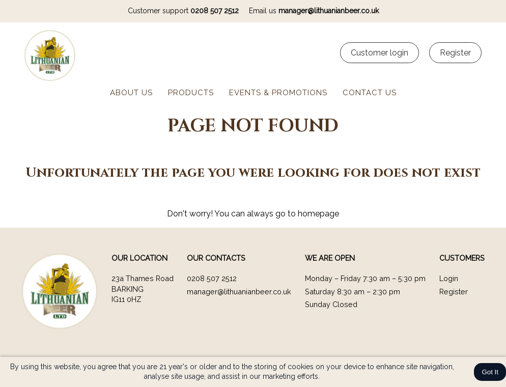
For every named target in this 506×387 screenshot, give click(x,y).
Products (191, 92)
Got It (490, 372)
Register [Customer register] (455, 53)
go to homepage (307, 213)
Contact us (370, 92)
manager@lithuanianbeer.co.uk (328, 11)
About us (131, 92)
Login (448, 278)
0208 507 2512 (214, 11)
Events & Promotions (278, 92)
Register (453, 291)
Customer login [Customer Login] (379, 53)
